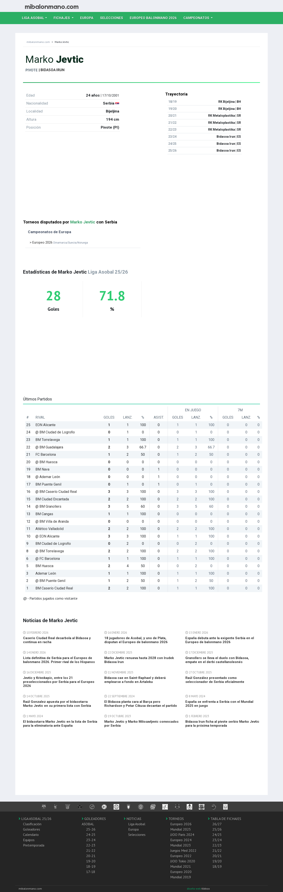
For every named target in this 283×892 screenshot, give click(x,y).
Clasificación (32, 824)
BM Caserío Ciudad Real (54, 588)
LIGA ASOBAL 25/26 (35, 818)
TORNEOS (175, 818)
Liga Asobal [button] (33, 18)
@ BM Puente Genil (50, 581)
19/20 (217, 861)
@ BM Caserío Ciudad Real (56, 492)
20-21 (90, 856)
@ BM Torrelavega (49, 551)
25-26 (90, 829)
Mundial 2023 (180, 845)
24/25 (217, 834)
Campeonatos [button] (196, 18)
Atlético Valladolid (49, 529)
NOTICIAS (132, 818)
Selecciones (113, 17)
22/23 (217, 845)
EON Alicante (45, 425)
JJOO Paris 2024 (182, 834)
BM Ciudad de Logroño (53, 543)
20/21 (217, 856)
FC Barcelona (45, 454)
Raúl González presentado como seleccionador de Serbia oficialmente (214, 680)
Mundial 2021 (180, 866)
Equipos (29, 840)
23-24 (90, 840)
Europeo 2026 (181, 824)
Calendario (31, 834)
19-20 (90, 861)
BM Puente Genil (48, 484)
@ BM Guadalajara (49, 447)
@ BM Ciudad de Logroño (55, 432)
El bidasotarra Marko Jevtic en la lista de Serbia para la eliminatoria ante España (60, 724)
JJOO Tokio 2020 (182, 861)
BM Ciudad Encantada (52, 499)
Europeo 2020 (181, 871)
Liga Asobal (136, 824)
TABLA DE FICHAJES (224, 818)
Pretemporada (33, 845)
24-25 (90, 834)
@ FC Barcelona (47, 559)
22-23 (90, 845)
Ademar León (45, 573)
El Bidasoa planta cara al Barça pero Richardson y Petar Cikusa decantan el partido (140, 704)
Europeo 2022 (181, 856)
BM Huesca (44, 566)
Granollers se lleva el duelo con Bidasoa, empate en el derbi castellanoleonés (217, 660)
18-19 (90, 866)
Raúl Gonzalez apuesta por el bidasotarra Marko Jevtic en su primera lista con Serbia (57, 704)
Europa (88, 17)
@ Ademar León (47, 477)
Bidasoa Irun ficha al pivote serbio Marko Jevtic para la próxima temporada (222, 724)
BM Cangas (44, 514)
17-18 (90, 871)
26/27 (217, 824)
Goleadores (31, 829)
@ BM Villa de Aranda (52, 521)
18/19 (217, 866)
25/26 (217, 829)
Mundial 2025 (180, 829)
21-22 (90, 850)
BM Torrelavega (47, 440)
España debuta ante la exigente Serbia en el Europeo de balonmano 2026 (219, 640)
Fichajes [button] (62, 18)
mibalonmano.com (38, 42)
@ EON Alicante (47, 536)
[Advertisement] (141, 189)
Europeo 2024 (181, 840)
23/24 (217, 840)
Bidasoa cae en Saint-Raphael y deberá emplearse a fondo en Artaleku (135, 680)
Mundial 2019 (180, 877)
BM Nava (42, 469)
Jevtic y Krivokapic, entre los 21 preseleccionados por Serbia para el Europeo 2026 (58, 682)
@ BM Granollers (48, 506)
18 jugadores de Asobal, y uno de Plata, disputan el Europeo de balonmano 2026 (136, 640)
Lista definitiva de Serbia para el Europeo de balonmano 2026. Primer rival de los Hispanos (59, 660)
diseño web (194, 888)
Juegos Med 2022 (183, 850)
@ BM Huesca (46, 462)
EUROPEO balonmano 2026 (155, 17)
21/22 (217, 850)
